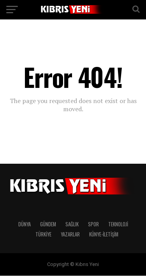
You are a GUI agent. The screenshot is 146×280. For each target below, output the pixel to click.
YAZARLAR (70, 234)
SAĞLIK (72, 224)
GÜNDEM (48, 224)
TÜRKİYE (43, 234)
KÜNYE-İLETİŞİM (103, 234)
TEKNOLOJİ (118, 224)
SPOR (93, 224)
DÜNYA (24, 224)
